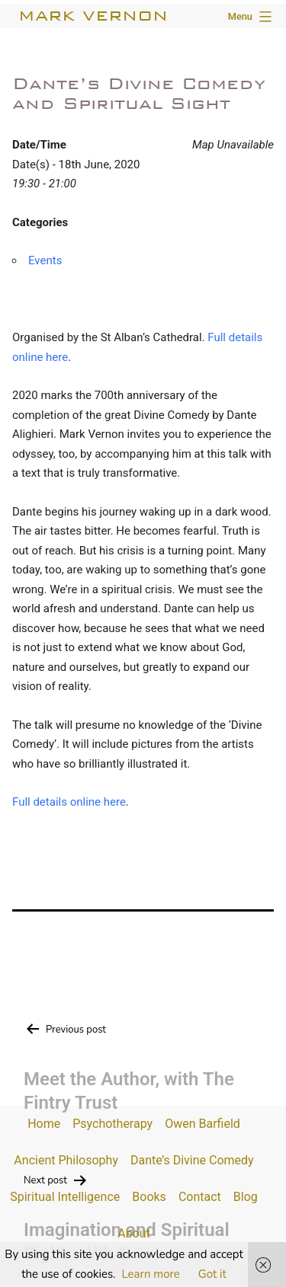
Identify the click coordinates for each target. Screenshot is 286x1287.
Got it (212, 1274)
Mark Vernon (93, 15)
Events (45, 260)
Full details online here (69, 802)
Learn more (151, 1274)
